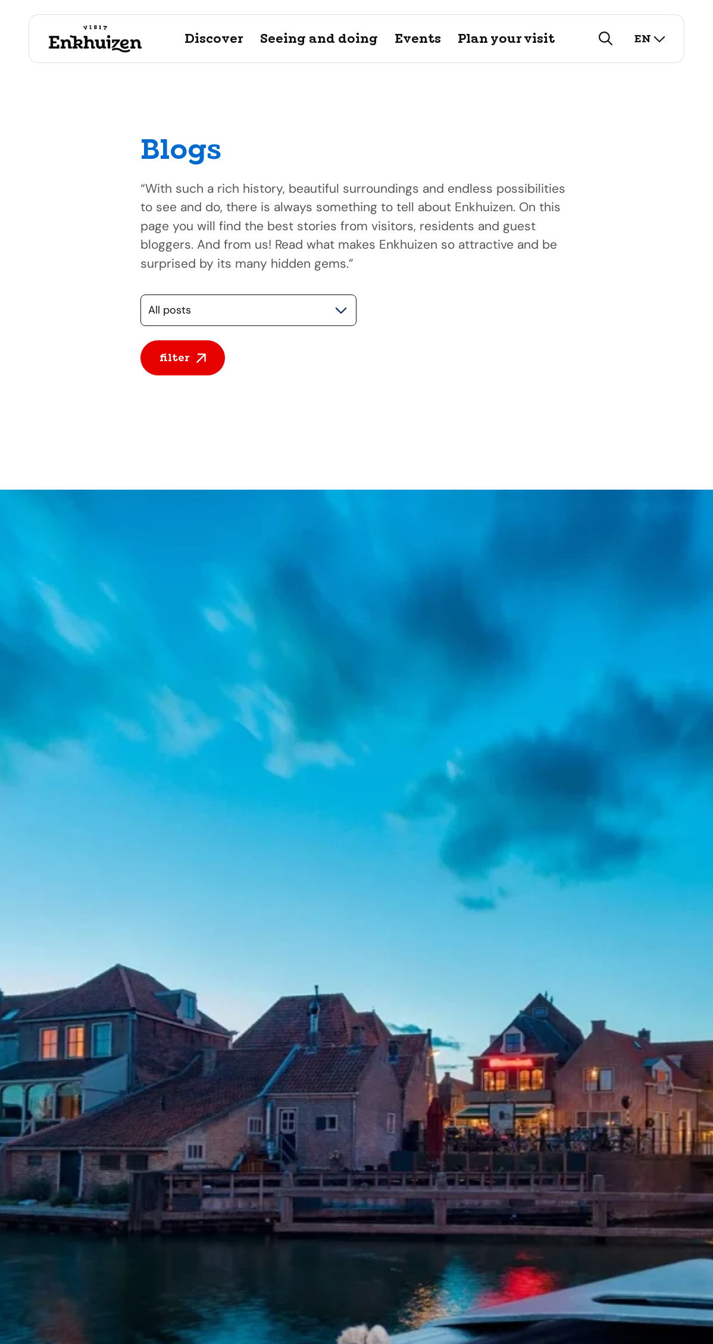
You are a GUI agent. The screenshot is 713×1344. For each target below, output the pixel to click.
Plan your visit (506, 38)
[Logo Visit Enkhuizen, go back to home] (95, 38)
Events (418, 38)
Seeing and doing (319, 38)
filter (183, 357)
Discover (213, 38)
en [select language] (649, 38)
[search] (605, 38)
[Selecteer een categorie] (248, 310)
